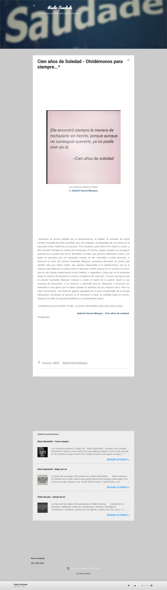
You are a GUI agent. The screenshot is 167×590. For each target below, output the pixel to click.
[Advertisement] (83, 37)
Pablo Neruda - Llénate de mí (51, 497)
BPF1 (56, 363)
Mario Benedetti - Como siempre (53, 441)
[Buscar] (132, 6)
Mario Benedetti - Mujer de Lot (52, 469)
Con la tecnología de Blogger (83, 568)
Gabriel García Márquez (90, 313)
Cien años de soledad (117, 313)
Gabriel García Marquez (75, 363)
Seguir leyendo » (118, 459)
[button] (128, 60)
